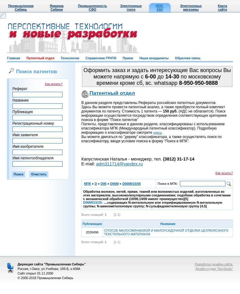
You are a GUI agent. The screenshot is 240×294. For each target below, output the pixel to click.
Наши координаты (153, 58)
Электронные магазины (191, 7)
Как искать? (54, 84)
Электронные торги (131, 7)
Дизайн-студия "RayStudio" (214, 269)
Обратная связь (188, 58)
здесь (157, 132)
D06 (103, 183)
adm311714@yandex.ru (119, 163)
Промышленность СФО (92, 7)
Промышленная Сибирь (21, 7)
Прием (128, 58)
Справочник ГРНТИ (101, 58)
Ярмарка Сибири (56, 7)
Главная (13, 58)
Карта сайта (222, 7)
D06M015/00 (131, 183)
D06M (114, 183)
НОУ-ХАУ (160, 7)
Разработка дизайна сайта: (214, 264)
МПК (87, 183)
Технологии (70, 58)
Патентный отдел (40, 58)
